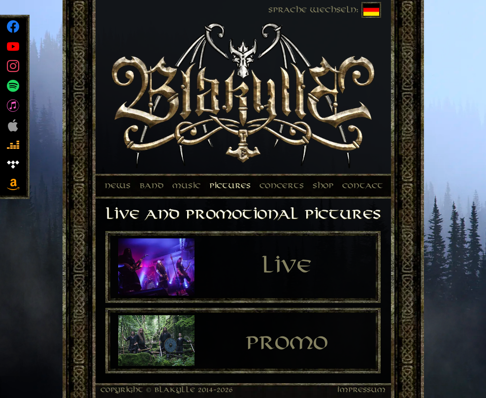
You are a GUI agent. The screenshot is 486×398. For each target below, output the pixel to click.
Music (186, 186)
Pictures (230, 186)
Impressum (362, 391)
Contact (362, 186)
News (117, 186)
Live (286, 267)
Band (151, 186)
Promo (286, 344)
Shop (323, 186)
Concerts (281, 186)
